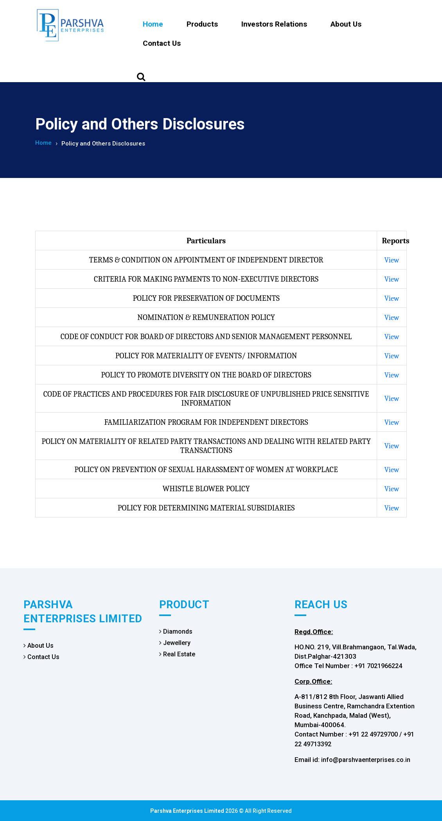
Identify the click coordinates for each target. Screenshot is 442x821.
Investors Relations (274, 24)
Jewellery (174, 642)
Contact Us (162, 43)
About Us (346, 24)
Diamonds (175, 631)
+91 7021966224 (378, 665)
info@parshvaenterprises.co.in (365, 759)
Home (153, 24)
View (392, 259)
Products (202, 24)
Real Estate (177, 654)
